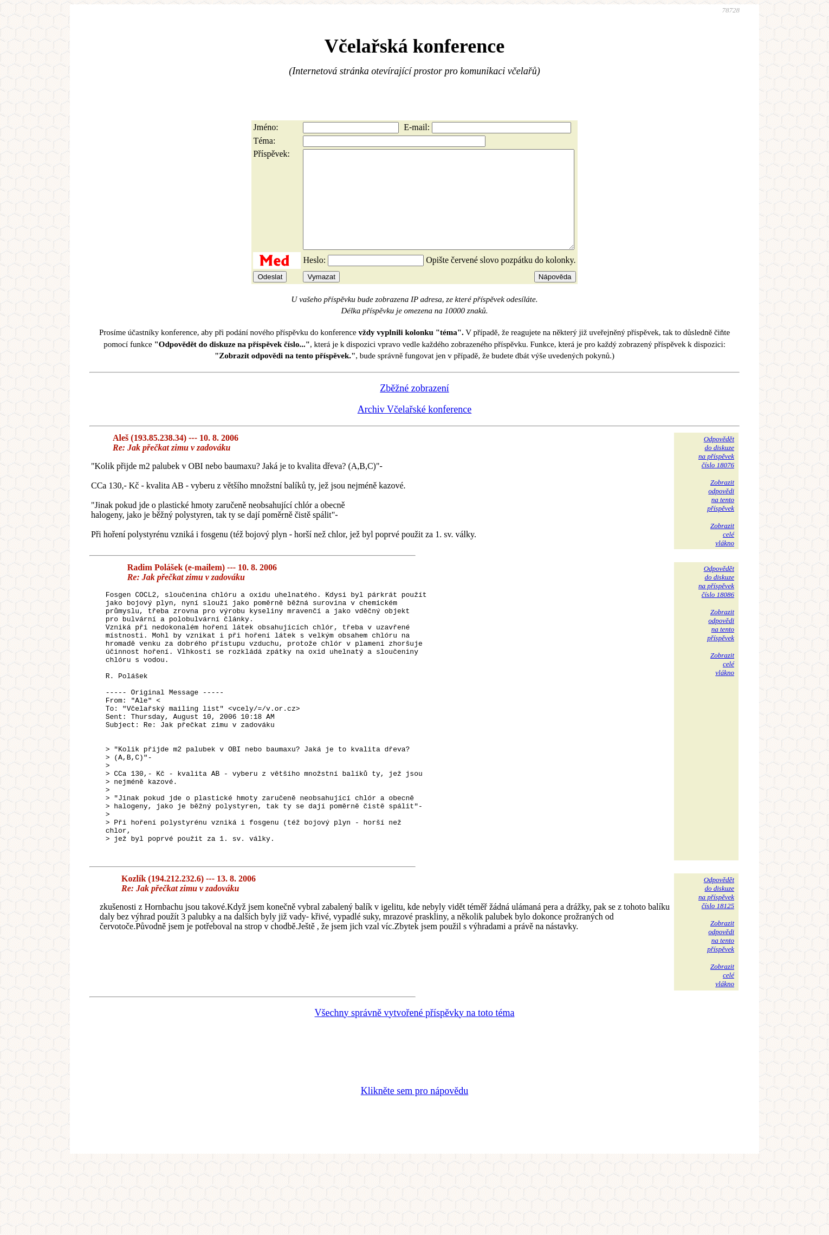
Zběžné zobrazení (414, 407)
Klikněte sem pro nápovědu (414, 1162)
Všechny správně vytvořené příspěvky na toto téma (415, 1084)
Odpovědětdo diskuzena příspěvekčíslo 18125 (716, 964)
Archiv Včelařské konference (415, 428)
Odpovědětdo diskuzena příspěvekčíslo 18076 (716, 471)
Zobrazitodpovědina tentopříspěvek (720, 515)
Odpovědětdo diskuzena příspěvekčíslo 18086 (716, 601)
